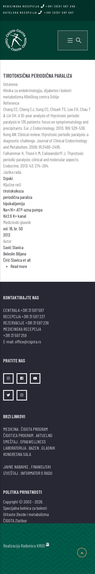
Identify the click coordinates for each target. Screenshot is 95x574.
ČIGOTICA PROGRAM (18, 435)
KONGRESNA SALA (17, 454)
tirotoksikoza (13, 190)
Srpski (8, 178)
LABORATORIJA (14, 447)
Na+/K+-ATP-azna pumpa (22, 209)
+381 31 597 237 (33, 316)
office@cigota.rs (28, 341)
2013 (6, 234)
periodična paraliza (17, 197)
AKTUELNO (44, 435)
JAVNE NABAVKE (15, 466)
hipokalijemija (14, 203)
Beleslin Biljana (14, 253)
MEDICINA (10, 429)
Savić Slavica (13, 247)
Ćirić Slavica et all (17, 260)
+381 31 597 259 (15, 335)
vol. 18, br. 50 (13, 228)
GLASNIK (48, 447)
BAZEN (34, 447)
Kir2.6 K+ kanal (14, 216)
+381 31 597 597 (32, 310)
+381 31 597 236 (37, 322)
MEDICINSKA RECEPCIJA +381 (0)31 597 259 (39, 6)
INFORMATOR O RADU (36, 473)
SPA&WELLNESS (33, 441)
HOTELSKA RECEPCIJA (38, 12)
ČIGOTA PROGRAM (34, 429)
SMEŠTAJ (10, 441)
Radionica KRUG (33, 545)
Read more (18, 266)
